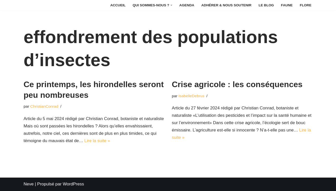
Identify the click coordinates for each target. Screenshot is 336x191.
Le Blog (266, 5)
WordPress (73, 184)
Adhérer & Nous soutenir (226, 5)
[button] (171, 5)
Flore (305, 5)
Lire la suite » (97, 140)
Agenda (186, 5)
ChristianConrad (44, 106)
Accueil (117, 5)
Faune (287, 5)
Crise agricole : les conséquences (237, 84)
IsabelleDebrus (191, 96)
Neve (29, 184)
